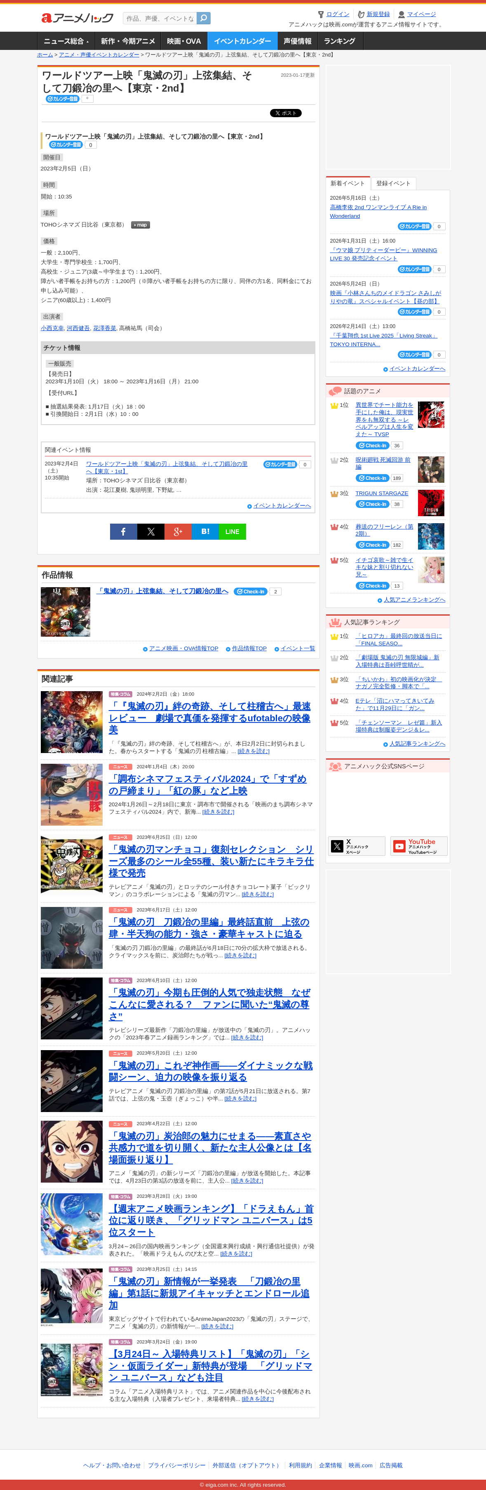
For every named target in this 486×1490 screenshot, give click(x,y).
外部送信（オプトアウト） (247, 1465)
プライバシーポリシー (177, 1465)
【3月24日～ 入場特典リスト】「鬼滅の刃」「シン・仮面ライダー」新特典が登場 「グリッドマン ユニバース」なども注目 (210, 1366)
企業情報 (330, 1465)
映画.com (360, 1465)
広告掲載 (391, 1465)
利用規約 (300, 1465)
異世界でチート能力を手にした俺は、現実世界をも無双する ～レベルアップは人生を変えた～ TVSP (384, 419)
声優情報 (297, 41)
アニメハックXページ (356, 846)
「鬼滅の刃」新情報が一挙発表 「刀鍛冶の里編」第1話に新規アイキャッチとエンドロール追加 (209, 1293)
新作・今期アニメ (127, 41)
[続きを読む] (253, 751)
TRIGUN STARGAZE (382, 493)
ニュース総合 (66, 41)
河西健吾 (78, 328)
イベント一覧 (298, 648)
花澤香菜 (104, 328)
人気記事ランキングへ (418, 744)
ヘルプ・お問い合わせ (112, 1465)
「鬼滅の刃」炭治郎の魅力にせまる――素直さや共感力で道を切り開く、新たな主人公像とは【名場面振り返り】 (210, 1148)
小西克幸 (52, 328)
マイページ (421, 14)
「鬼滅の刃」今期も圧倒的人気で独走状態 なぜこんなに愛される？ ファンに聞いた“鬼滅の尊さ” (209, 1004)
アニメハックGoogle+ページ (419, 846)
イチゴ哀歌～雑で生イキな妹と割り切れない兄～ (384, 567)
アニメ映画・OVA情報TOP (183, 648)
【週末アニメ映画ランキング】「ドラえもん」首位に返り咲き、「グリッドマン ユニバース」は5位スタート (211, 1220)
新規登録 (378, 14)
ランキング (340, 41)
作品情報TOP (249, 648)
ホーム (45, 55)
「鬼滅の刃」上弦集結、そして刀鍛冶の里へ (162, 591)
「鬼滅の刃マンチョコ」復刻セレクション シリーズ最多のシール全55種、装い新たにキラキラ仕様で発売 (211, 861)
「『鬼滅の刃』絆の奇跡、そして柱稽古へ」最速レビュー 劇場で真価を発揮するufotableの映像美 (210, 718)
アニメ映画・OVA (183, 41)
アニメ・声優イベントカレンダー (242, 41)
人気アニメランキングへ (415, 600)
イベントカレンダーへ (282, 506)
